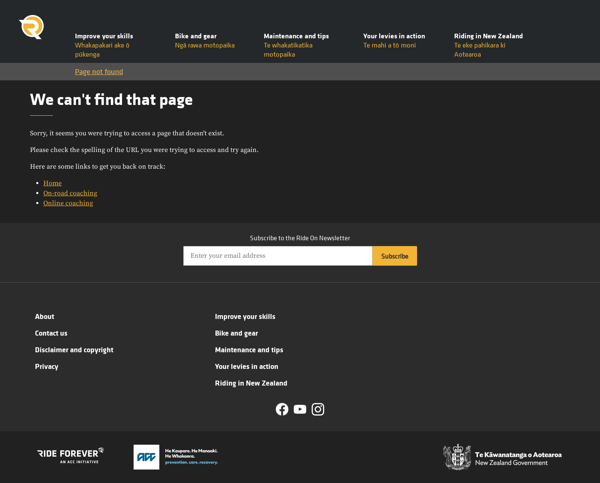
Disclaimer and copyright (74, 349)
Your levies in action (246, 366)
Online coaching (68, 203)
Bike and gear (236, 333)
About (44, 316)
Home (52, 183)
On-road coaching (70, 193)
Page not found (99, 71)
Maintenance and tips (249, 349)
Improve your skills (245, 316)
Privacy (46, 366)
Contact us (51, 333)
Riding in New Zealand (251, 382)
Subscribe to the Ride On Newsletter (300, 238)
